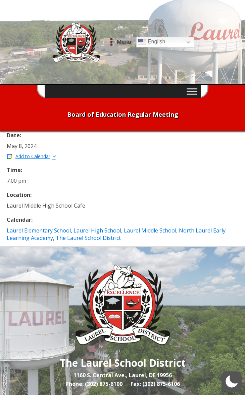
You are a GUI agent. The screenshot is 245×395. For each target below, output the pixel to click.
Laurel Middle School (150, 230)
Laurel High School (97, 230)
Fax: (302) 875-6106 (155, 384)
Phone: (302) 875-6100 (93, 384)
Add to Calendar (32, 156)
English (151, 42)
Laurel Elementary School (39, 230)
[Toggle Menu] (192, 91)
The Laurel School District (88, 238)
